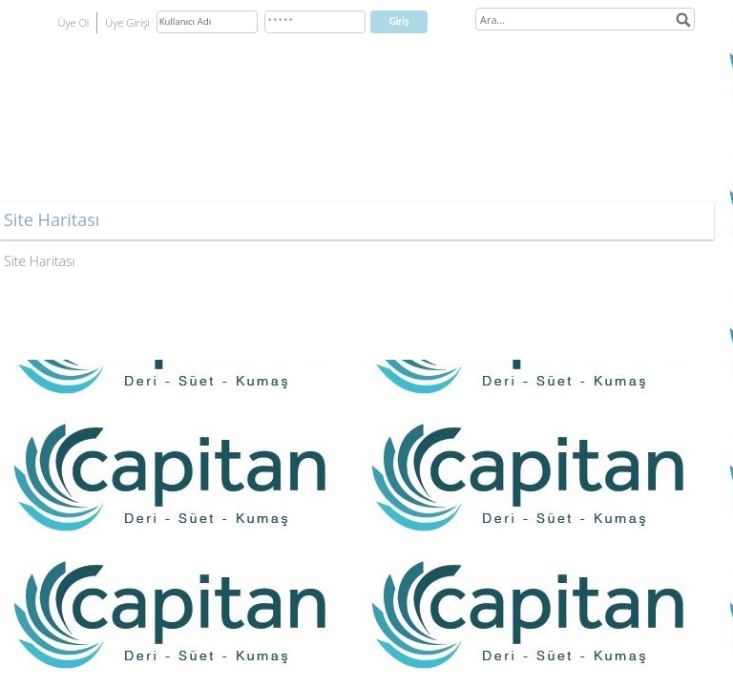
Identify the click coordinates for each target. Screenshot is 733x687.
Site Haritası (39, 261)
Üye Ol (74, 22)
